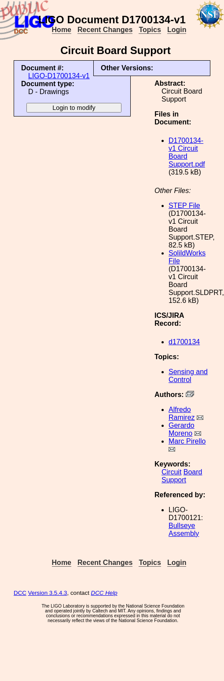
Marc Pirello (187, 441)
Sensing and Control (188, 375)
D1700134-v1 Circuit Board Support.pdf (187, 152)
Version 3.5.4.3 (47, 593)
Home (61, 29)
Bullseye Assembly (184, 529)
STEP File (184, 205)
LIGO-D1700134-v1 (59, 76)
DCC (20, 593)
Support (174, 480)
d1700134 (184, 342)
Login (177, 29)
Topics (150, 29)
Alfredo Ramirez (182, 413)
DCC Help (104, 593)
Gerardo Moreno (182, 429)
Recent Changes (104, 29)
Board (193, 472)
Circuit (171, 472)
